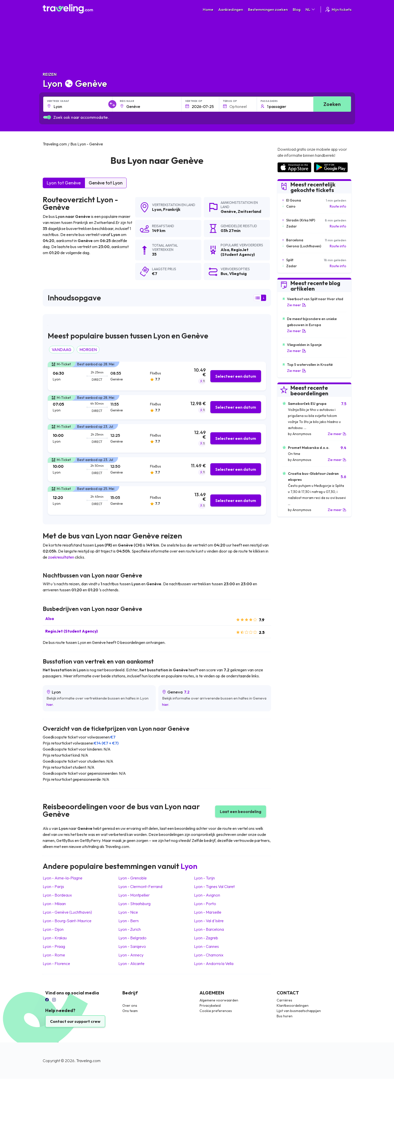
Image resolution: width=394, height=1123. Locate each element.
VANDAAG (61, 349)
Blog (297, 9)
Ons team (130, 1011)
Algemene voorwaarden (219, 1000)
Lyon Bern (128, 920)
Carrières (284, 1000)
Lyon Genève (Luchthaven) (67, 912)
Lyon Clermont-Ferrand (140, 886)
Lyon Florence (56, 963)
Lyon (156, 209)
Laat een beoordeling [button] (240, 811)
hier (49, 704)
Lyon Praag (54, 946)
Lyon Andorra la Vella (213, 963)
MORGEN (88, 349)
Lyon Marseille (207, 912)
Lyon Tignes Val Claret (214, 886)
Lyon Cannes (206, 946)
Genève (228, 211)
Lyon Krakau (55, 937)
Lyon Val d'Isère (209, 920)
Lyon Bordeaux (57, 895)
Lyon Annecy (130, 954)
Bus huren (284, 1016)
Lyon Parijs (53, 886)
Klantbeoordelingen (293, 1005)
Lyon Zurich (129, 929)
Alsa (49, 618)
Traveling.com (88, 1060)
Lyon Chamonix (208, 954)
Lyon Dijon (53, 929)
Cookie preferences (216, 1011)
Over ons (129, 1005)
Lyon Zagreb (206, 937)
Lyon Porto (205, 903)
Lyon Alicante (131, 963)
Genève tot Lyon (106, 183)
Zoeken (332, 104)
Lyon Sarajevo (132, 946)
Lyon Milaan (54, 903)
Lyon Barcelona (209, 929)
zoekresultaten (61, 557)
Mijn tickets (338, 9)
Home (208, 9)
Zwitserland (249, 211)
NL (311, 9)
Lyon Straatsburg (134, 903)
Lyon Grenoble (132, 877)
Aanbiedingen (230, 9)
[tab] (157, 376)
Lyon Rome (54, 954)
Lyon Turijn (204, 877)
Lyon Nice (128, 912)
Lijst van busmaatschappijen (299, 1011)
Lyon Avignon (207, 895)
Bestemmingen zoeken (268, 9)
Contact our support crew (75, 1021)
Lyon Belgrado (132, 937)
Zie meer (296, 305)
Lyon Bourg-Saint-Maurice (67, 920)
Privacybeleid (210, 1005)
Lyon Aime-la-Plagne (62, 877)
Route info (338, 206)
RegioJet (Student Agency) (71, 631)
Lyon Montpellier (134, 895)
